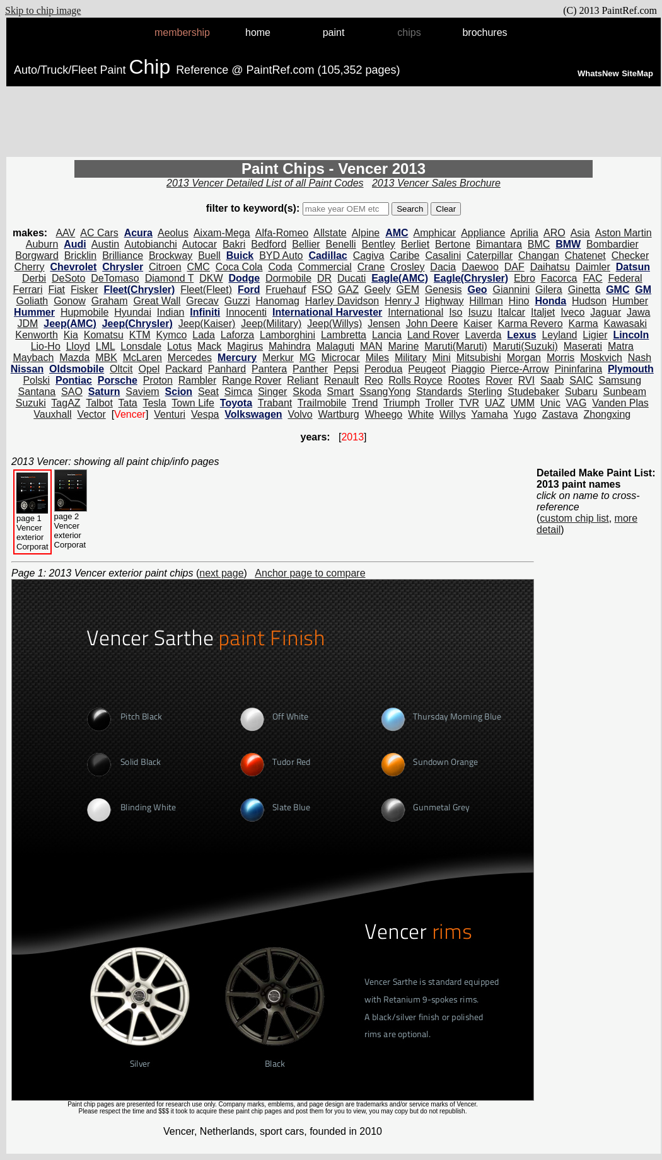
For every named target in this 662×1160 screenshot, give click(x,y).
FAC (592, 278)
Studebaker (533, 391)
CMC (198, 266)
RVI (526, 380)
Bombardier (612, 244)
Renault (341, 380)
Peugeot (427, 369)
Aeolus (173, 232)
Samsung (620, 380)
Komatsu (104, 335)
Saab (552, 380)
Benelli (341, 244)
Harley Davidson (342, 301)
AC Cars (99, 232)
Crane (371, 266)
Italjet (543, 312)
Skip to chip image (43, 10)
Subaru (581, 391)
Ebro (524, 278)
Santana (37, 391)
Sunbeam (624, 391)
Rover (499, 380)
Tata (128, 403)
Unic (550, 403)
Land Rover (433, 335)
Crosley (407, 266)
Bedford (268, 244)
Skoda (307, 391)
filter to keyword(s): (254, 208)
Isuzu (480, 312)
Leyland (559, 335)
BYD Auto (281, 255)
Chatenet (585, 255)
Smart (340, 391)
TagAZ (65, 403)
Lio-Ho (46, 346)
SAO (72, 391)
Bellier (306, 244)
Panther (310, 369)
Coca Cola (239, 266)
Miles (377, 357)
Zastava (560, 414)
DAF (514, 266)
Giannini (511, 289)
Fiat (56, 289)
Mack (209, 346)
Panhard (227, 369)
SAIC (581, 380)
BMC (539, 244)
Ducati (351, 278)
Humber (630, 301)
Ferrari (27, 289)
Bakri (234, 244)
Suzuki (31, 403)
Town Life (192, 403)
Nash (639, 357)
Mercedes (190, 357)
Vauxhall (52, 414)
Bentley (378, 244)
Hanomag (277, 301)
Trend (365, 403)
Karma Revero (530, 323)
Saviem (142, 391)
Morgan (524, 357)
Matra (621, 346)
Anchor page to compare (310, 573)
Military (411, 357)
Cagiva (369, 255)
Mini (441, 357)
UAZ (495, 403)
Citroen (165, 266)
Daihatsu (550, 266)
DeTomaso (115, 278)
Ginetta (584, 289)
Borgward (36, 255)
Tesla (154, 403)
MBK (106, 357)
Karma (583, 323)
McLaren (142, 357)
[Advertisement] (333, 122)
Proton (158, 380)
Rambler (197, 380)
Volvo (300, 414)
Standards (439, 391)
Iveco (572, 312)
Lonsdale (140, 346)
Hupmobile (84, 312)
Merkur (278, 357)
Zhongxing (607, 414)
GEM (408, 289)
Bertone (452, 244)
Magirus (245, 346)
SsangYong (384, 391)
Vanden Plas (620, 403)
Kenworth (36, 335)
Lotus (179, 346)
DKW (211, 278)
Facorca (559, 278)
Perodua (383, 369)
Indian (171, 312)
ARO (554, 232)
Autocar (199, 244)
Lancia (387, 335)
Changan (538, 255)
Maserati (583, 346)
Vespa (205, 414)
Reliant (302, 380)
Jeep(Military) (271, 323)
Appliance (483, 232)
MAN (371, 346)
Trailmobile (322, 403)
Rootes (464, 380)
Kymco (171, 335)
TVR (469, 403)
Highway (444, 301)
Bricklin (80, 255)
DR (324, 278)
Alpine (366, 232)
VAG (576, 403)
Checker (630, 255)
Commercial (325, 266)
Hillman (485, 301)
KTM (140, 335)
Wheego (384, 414)
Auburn (42, 244)
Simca (238, 391)
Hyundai (132, 312)
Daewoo (480, 266)
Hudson (589, 301)
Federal (625, 278)
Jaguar (605, 312)
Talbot (99, 403)
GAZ (348, 289)
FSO (321, 289)
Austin (105, 244)
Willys (452, 414)
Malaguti (335, 346)
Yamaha (489, 414)
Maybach (33, 357)
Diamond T (169, 278)
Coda (280, 266)
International (415, 312)
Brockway (170, 255)
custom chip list (574, 518)
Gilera (548, 289)
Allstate (329, 232)
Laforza (237, 335)
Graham (109, 301)
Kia (71, 335)
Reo (373, 380)
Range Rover (251, 380)
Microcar (340, 357)
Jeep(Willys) (334, 323)
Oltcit (121, 369)
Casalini (443, 255)
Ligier (595, 335)
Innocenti (246, 312)
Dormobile (288, 278)
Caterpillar (490, 255)
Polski (36, 380)
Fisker (84, 289)
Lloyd (78, 346)
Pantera (269, 369)
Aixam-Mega (222, 232)
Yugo (524, 414)
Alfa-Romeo (281, 232)
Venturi (169, 414)
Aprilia (524, 232)
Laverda (483, 335)
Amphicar (435, 232)
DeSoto (68, 278)
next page (221, 573)
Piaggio (468, 369)
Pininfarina (578, 369)
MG (307, 357)
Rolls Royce (415, 380)
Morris (560, 357)
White (421, 414)
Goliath (32, 301)
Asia (580, 232)
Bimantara (499, 244)
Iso (455, 312)
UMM (523, 403)
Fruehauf (285, 289)
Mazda (74, 357)
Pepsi (346, 369)
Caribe (404, 255)
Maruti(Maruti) (455, 346)
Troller (440, 403)
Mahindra (290, 346)
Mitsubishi (478, 357)
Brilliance (122, 255)
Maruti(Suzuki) (525, 346)
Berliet (415, 244)
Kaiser (477, 323)
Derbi (34, 278)
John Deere (432, 323)
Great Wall (156, 301)
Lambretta (343, 335)
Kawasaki (625, 323)
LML (105, 346)
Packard (183, 369)
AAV (65, 232)
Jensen (384, 323)
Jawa (638, 312)
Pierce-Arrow (520, 369)
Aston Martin (623, 232)
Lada (203, 335)
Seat (208, 391)
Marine (403, 346)
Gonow (70, 301)
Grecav (202, 301)
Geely (377, 289)
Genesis (443, 289)
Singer (272, 391)
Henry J (402, 301)
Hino (519, 301)
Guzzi (237, 301)
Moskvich (601, 357)
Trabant (275, 403)
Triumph (401, 403)
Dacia (443, 266)
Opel (149, 369)
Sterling (485, 391)
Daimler (593, 266)
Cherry (30, 266)
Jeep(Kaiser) (207, 323)
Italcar (512, 312)
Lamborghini (287, 335)
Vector (91, 414)
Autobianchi (150, 244)
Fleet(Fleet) (206, 289)
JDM (27, 323)
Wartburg (338, 414)
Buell (209, 255)
